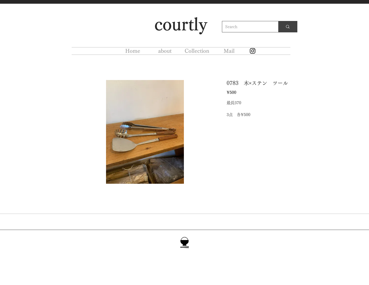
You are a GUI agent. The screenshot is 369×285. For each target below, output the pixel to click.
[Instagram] (252, 51)
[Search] (246, 26)
